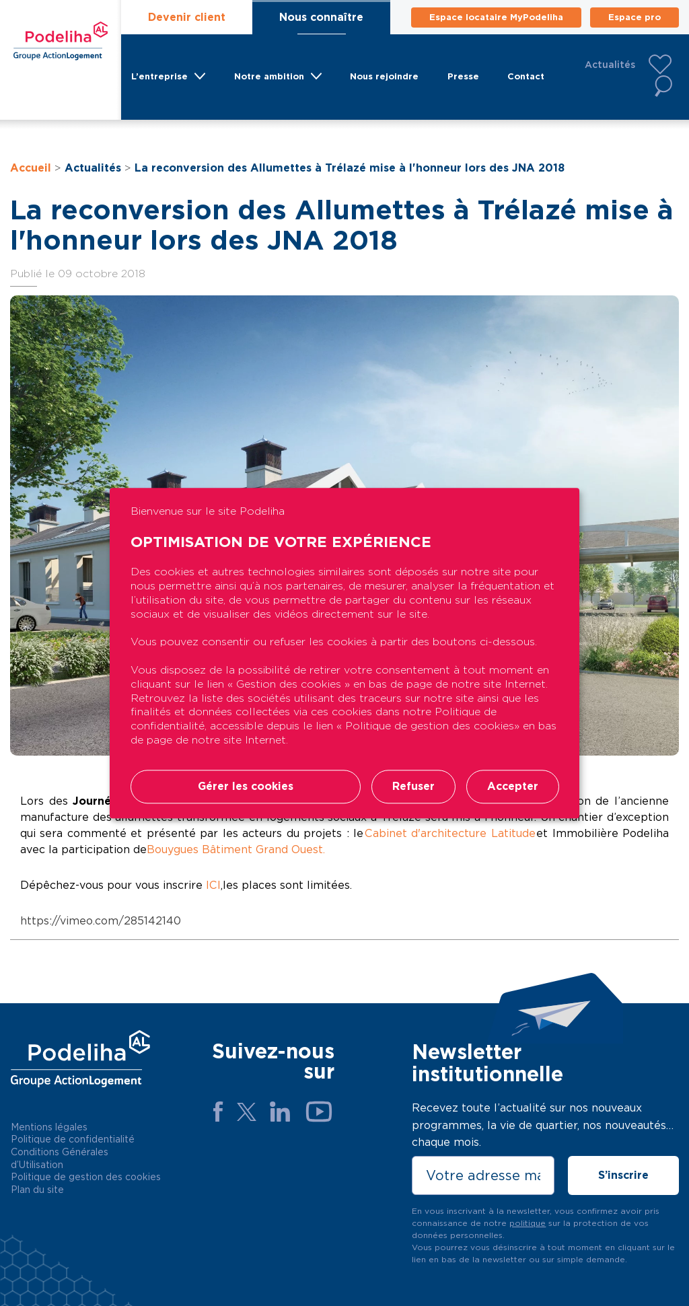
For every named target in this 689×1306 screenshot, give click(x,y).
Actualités (610, 64)
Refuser (413, 786)
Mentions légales (49, 1127)
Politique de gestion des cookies (86, 1176)
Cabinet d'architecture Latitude (450, 833)
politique (527, 1223)
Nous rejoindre (384, 76)
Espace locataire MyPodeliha (496, 17)
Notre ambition (269, 76)
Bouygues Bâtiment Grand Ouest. (236, 849)
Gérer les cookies (245, 786)
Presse (463, 76)
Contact (525, 76)
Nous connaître (321, 17)
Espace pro (634, 17)
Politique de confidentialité (73, 1139)
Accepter (512, 786)
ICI (213, 885)
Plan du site (37, 1189)
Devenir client (186, 17)
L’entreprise (159, 76)
